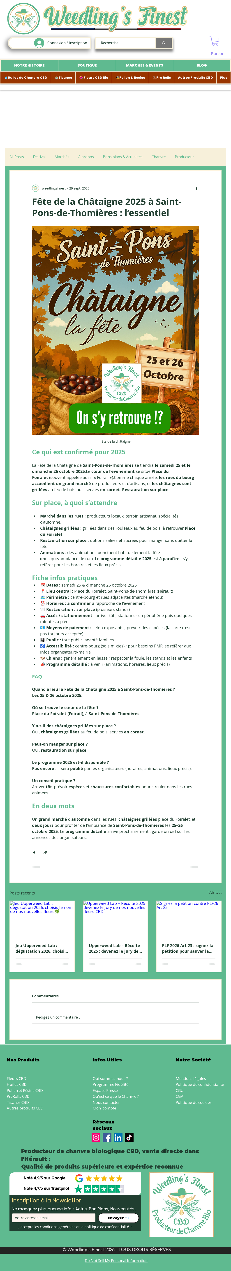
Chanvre (159, 156)
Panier (217, 53)
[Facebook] (107, 1137)
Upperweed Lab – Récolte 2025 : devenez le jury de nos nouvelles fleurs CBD (114, 948)
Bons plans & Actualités (123, 156)
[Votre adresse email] (52, 1217)
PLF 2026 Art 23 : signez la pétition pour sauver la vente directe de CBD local (187, 948)
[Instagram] (96, 1137)
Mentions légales (191, 1078)
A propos (86, 156)
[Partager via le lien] (45, 852)
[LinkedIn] (118, 1137)
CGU (180, 1090)
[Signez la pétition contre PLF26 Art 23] (189, 919)
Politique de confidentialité (200, 1084)
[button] (215, 41)
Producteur (184, 156)
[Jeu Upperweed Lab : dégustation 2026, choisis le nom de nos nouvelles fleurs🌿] (42, 919)
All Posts (16, 156)
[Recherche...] (123, 43)
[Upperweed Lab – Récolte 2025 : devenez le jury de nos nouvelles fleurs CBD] (115, 919)
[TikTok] (129, 1137)
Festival (39, 156)
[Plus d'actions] (196, 188)
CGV (179, 1096)
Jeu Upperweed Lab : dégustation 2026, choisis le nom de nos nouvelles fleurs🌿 (41, 948)
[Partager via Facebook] (34, 852)
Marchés (62, 156)
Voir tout (215, 892)
